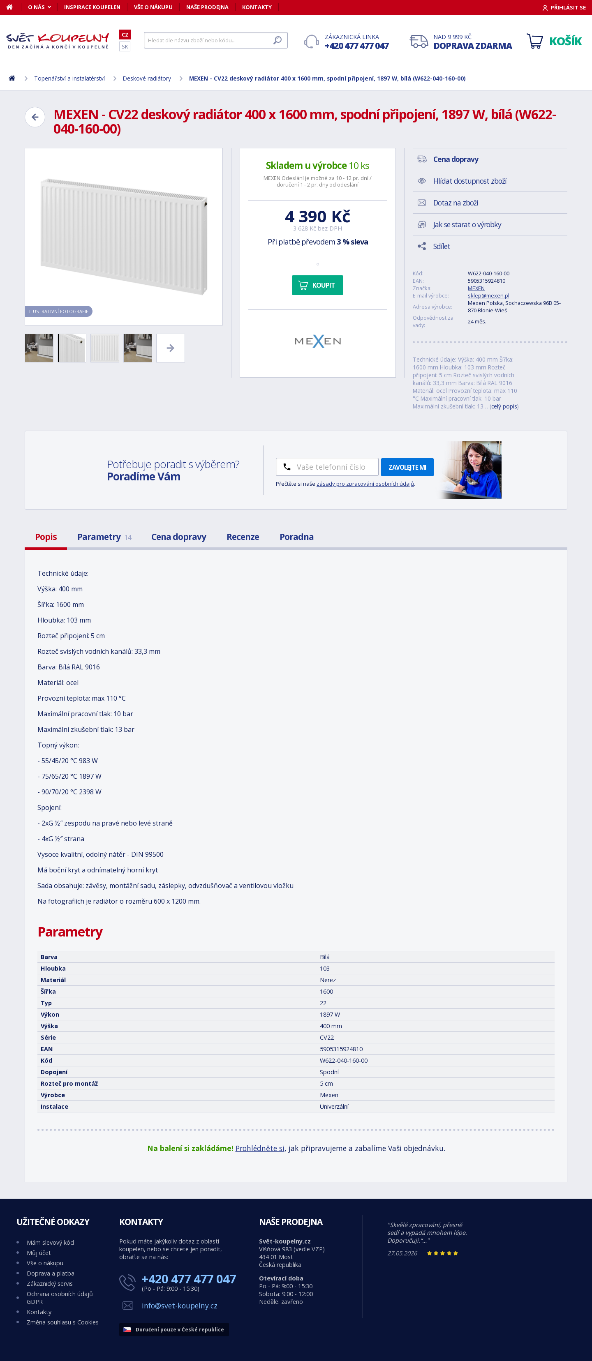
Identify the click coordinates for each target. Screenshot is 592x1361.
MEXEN (476, 288)
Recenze (243, 536)
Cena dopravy (178, 536)
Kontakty (257, 7)
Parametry (104, 536)
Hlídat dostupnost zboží (469, 181)
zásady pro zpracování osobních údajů (365, 483)
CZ (125, 34)
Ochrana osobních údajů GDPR (60, 1298)
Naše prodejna (207, 7)
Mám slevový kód (50, 1242)
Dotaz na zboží (455, 203)
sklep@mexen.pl (488, 295)
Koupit (323, 285)
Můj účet (39, 1253)
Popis (46, 536)
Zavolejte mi (407, 467)
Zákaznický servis (50, 1283)
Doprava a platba (50, 1273)
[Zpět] (35, 117)
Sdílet (441, 246)
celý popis (504, 406)
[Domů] (13, 7)
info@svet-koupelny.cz (179, 1305)
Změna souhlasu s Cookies (63, 1322)
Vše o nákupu (153, 7)
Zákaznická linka (356, 42)
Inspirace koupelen (92, 7)
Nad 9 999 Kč (472, 42)
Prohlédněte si (260, 1148)
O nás (36, 7)
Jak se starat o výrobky (467, 224)
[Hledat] (216, 40)
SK (125, 46)
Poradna (297, 536)
